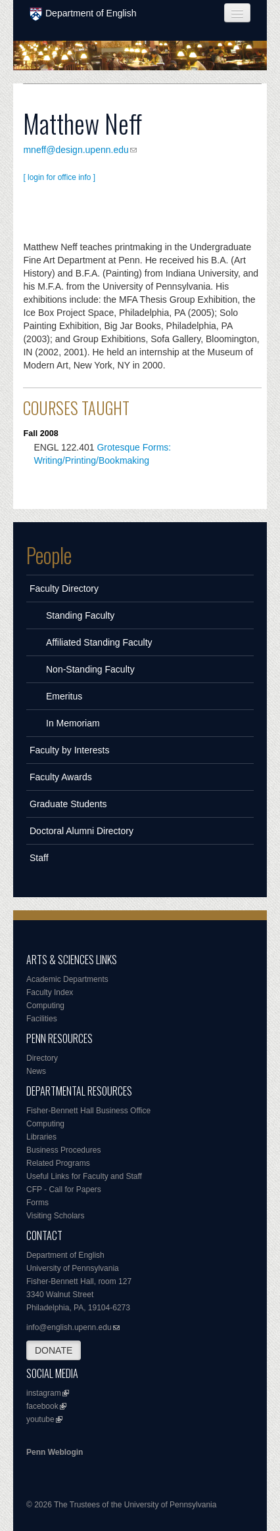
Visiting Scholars (55, 1215)
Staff (39, 858)
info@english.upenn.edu (69, 1327)
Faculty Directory (64, 588)
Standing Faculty (80, 615)
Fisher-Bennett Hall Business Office (88, 1110)
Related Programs (58, 1163)
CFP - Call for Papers (63, 1189)
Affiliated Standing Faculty (99, 642)
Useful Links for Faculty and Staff (84, 1176)
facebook (42, 1406)
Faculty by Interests (69, 750)
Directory (42, 1058)
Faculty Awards (61, 777)
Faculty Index (49, 992)
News (36, 1071)
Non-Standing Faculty (90, 669)
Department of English (83, 14)
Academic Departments (67, 979)
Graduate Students (68, 804)
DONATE (53, 1350)
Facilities (41, 1018)
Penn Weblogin (54, 1452)
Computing (45, 1005)
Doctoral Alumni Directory (81, 831)
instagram (43, 1393)
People (49, 555)
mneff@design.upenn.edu (75, 149)
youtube (40, 1419)
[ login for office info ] (59, 177)
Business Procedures (63, 1150)
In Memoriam (73, 723)
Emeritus (64, 696)
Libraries (41, 1137)
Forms (37, 1202)
